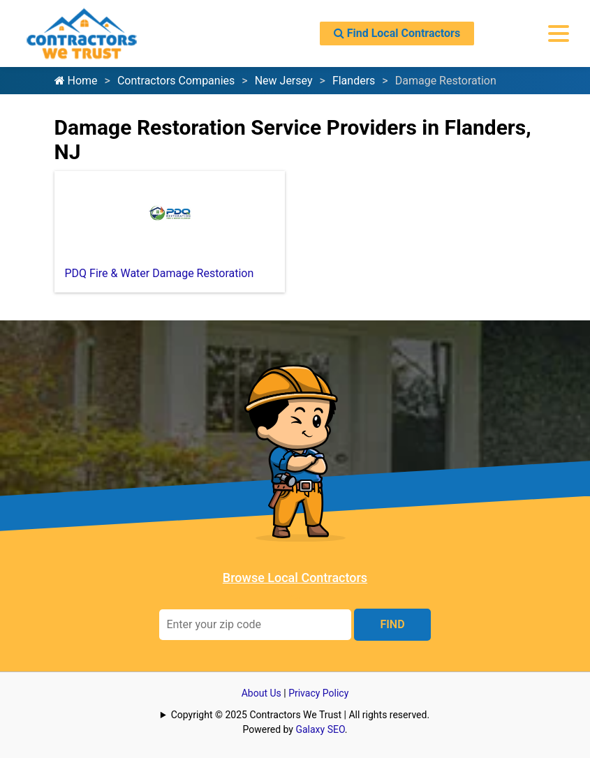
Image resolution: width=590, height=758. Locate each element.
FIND (392, 624)
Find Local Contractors (397, 33)
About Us (261, 693)
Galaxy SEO (319, 729)
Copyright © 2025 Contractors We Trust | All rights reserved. (300, 714)
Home (76, 80)
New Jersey (284, 80)
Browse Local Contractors (295, 577)
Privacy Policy (318, 693)
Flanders (353, 80)
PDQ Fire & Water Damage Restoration (159, 273)
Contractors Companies (176, 80)
